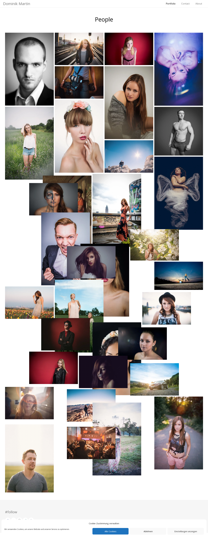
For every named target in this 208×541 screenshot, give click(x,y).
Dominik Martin (16, 3)
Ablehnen (148, 531)
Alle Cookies (110, 531)
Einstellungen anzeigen (185, 531)
